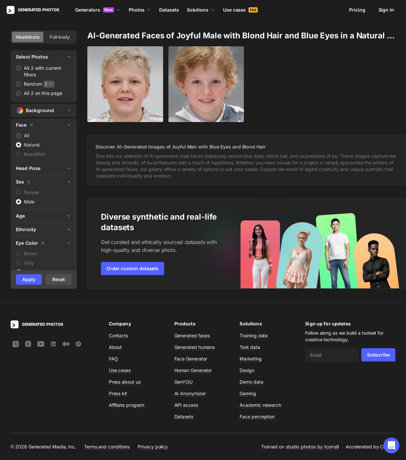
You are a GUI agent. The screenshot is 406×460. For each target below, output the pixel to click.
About (115, 347)
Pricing (357, 10)
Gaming (248, 393)
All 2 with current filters (43, 71)
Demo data (251, 382)
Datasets (169, 10)
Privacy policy (153, 446)
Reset (58, 279)
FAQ (113, 358)
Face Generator (190, 358)
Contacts (118, 335)
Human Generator (193, 370)
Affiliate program (127, 405)
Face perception (257, 416)
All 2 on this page (43, 93)
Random (33, 84)
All (26, 135)
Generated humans (194, 347)
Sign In (386, 10)
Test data (250, 347)
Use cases (240, 10)
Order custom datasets (132, 268)
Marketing (250, 358)
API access (186, 405)
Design (247, 370)
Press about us (125, 382)
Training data (254, 335)
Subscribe (378, 354)
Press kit (118, 393)
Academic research (260, 405)
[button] (391, 445)
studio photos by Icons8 (312, 446)
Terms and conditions (107, 446)
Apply (28, 279)
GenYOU (183, 382)
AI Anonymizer (190, 393)
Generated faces (192, 335)
